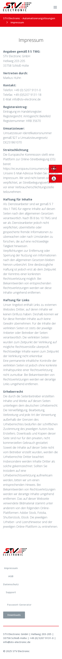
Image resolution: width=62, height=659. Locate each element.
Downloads (14, 614)
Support (11, 592)
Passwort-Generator (19, 604)
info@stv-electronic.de (16, 642)
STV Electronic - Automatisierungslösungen (29, 18)
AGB (10, 576)
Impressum (11, 568)
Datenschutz (11, 584)
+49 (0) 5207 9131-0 (42, 638)
